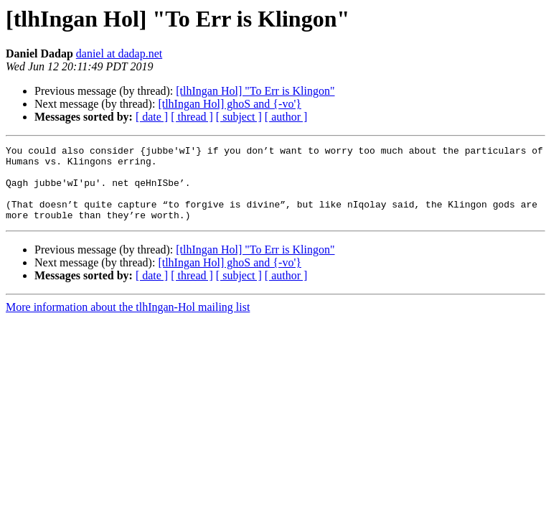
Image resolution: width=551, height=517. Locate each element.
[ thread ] (192, 117)
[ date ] (152, 117)
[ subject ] (239, 117)
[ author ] (286, 117)
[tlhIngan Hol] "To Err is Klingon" (255, 91)
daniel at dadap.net (119, 53)
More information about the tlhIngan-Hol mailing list (128, 322)
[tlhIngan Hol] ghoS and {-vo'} (229, 104)
